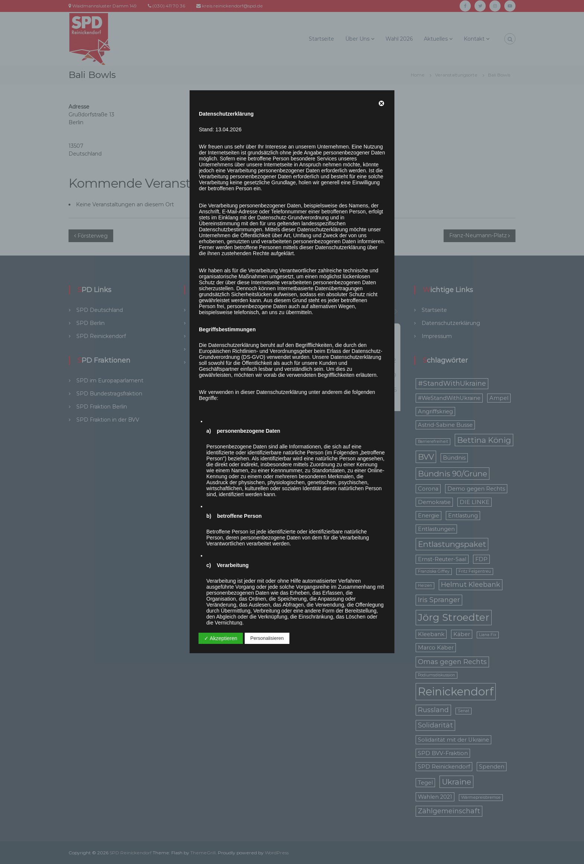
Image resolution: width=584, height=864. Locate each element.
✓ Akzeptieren (220, 638)
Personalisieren (267, 638)
